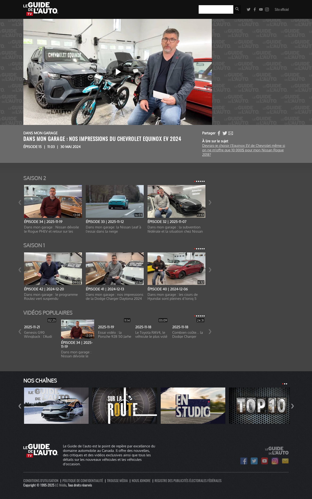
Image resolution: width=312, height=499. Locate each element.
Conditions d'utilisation (40, 480)
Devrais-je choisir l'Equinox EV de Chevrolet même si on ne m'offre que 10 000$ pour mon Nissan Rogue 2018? (243, 150)
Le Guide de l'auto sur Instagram (274, 461)
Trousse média (117, 480)
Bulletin (285, 461)
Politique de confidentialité (82, 480)
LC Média (60, 485)
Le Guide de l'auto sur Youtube (264, 461)
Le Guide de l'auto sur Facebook (243, 461)
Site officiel (282, 9)
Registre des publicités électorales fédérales (188, 480)
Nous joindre (141, 480)
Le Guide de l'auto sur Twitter (254, 461)
